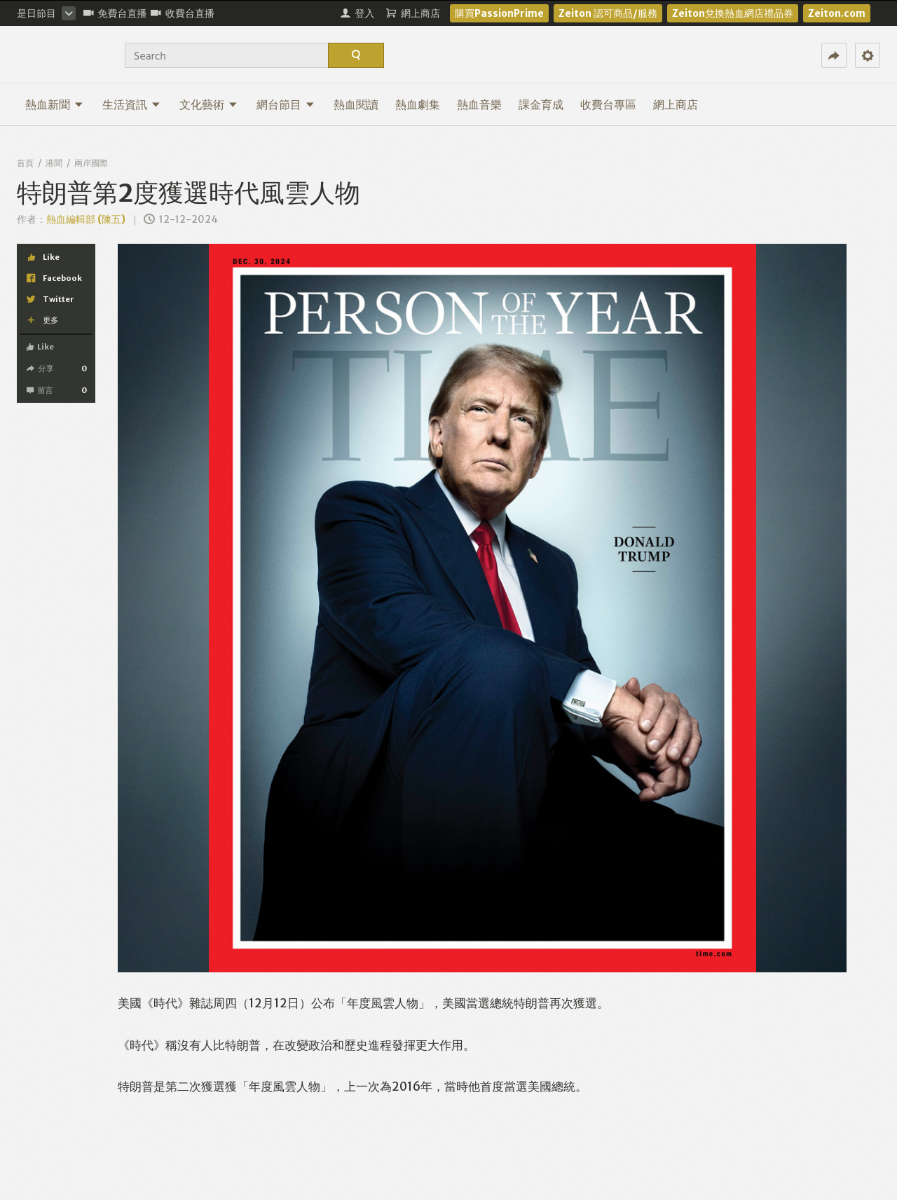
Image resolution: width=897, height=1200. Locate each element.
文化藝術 (208, 104)
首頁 (25, 163)
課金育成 (541, 104)
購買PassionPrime (499, 13)
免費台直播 (115, 13)
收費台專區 (608, 104)
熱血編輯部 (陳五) (85, 219)
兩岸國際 (91, 163)
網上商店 (675, 104)
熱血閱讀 (356, 104)
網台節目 (285, 104)
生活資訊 (131, 104)
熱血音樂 (479, 104)
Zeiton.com (836, 13)
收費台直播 (182, 13)
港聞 (54, 163)
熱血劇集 (417, 104)
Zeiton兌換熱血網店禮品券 (732, 13)
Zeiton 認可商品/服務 (608, 13)
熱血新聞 (54, 104)
